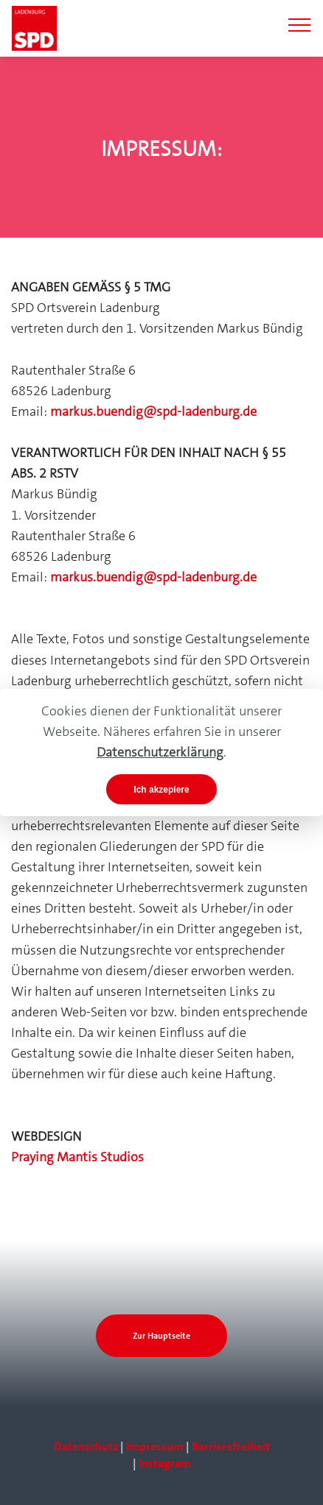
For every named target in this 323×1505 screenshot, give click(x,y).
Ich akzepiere (161, 790)
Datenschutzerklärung (160, 752)
